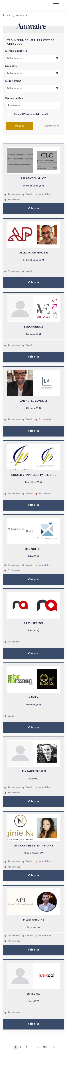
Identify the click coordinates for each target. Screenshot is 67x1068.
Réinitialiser (52, 126)
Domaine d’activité (16, 51)
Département (13, 81)
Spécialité (11, 66)
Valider (19, 126)
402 (45, 1047)
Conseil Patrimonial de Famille (31, 114)
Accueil (7, 15)
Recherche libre (14, 98)
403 (53, 1047)
